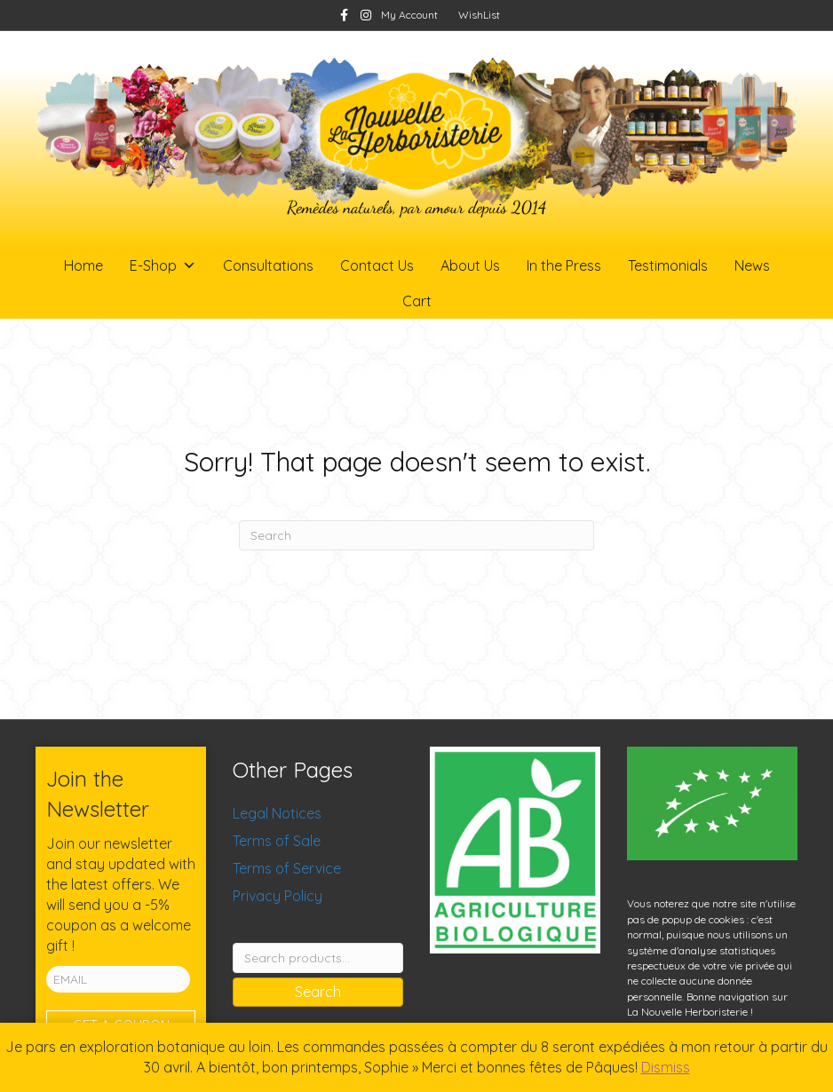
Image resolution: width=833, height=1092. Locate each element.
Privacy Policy (277, 896)
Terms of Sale (277, 841)
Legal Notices (277, 813)
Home (83, 265)
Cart (417, 301)
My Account (409, 14)
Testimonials (668, 265)
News (752, 265)
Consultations (268, 265)
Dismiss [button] (665, 1067)
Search (318, 992)
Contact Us (377, 265)
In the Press (564, 265)
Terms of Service (287, 868)
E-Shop (163, 265)
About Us (470, 265)
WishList (479, 14)
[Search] (416, 535)
